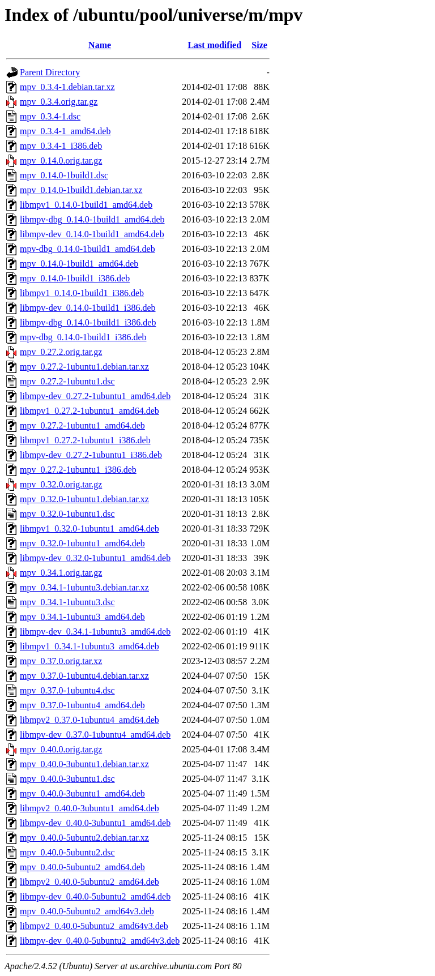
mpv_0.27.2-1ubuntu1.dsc (67, 381)
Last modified (214, 45)
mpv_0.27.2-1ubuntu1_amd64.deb (82, 425)
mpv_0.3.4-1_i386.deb (61, 146)
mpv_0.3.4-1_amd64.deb (65, 131)
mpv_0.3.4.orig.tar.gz (58, 101)
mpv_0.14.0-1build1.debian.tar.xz (81, 190)
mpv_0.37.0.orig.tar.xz (61, 661)
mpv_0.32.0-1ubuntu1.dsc (67, 514)
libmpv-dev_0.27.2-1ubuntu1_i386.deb (91, 455)
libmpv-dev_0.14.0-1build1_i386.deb (88, 308)
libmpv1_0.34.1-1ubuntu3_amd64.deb (89, 646)
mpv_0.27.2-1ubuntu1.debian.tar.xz (84, 366)
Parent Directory (50, 72)
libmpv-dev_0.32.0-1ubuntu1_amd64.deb (95, 558)
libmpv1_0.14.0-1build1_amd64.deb (86, 204)
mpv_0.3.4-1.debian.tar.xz (67, 87)
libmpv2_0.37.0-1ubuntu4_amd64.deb (89, 720)
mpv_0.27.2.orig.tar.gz (61, 352)
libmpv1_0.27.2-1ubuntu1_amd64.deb (89, 411)
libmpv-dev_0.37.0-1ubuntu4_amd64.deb (95, 734)
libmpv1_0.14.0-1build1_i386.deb (82, 293)
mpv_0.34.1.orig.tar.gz (61, 572)
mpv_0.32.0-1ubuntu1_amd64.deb (82, 543)
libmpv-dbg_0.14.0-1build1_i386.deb (88, 322)
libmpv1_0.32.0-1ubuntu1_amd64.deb (89, 528)
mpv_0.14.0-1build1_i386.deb (75, 278)
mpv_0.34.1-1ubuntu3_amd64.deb (82, 617)
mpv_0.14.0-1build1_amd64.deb (79, 263)
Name (99, 45)
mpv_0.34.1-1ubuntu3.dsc (67, 602)
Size (259, 45)
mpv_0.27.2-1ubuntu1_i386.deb (78, 469)
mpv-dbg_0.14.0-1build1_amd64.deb (87, 249)
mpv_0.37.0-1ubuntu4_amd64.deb (82, 705)
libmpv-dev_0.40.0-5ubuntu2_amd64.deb (95, 896)
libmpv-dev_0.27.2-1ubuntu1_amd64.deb (95, 396)
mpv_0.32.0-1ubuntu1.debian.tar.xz (84, 499)
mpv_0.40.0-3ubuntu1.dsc (67, 779)
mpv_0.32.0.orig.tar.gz (61, 484)
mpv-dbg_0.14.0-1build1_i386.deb (83, 337)
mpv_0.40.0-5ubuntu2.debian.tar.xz (84, 837)
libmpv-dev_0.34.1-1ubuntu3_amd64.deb (95, 631)
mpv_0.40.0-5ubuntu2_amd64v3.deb (87, 911)
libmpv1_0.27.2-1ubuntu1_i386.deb (85, 440)
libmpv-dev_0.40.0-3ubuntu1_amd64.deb (95, 823)
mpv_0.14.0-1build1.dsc (64, 175)
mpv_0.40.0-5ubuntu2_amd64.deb (82, 867)
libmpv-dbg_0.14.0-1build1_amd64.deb (92, 219)
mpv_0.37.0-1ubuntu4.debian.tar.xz (84, 675)
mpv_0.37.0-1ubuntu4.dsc (67, 690)
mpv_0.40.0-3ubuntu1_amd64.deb (82, 793)
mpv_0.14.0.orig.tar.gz (61, 160)
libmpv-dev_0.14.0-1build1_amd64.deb (92, 234)
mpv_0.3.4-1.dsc (50, 116)
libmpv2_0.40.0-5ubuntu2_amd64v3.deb (94, 926)
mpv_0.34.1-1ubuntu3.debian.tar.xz (84, 587)
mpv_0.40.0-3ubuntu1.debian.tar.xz (84, 764)
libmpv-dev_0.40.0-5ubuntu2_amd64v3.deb (100, 940)
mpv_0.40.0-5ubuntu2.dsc (67, 852)
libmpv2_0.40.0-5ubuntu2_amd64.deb (89, 882)
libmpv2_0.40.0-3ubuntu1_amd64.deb (89, 808)
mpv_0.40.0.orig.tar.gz (61, 749)
